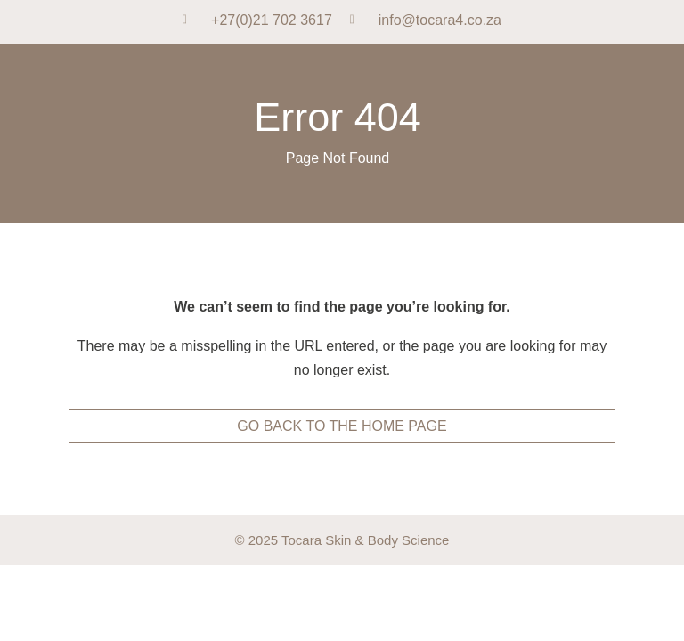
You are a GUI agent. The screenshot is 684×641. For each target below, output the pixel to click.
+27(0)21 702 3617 (271, 20)
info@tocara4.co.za (440, 20)
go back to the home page (341, 426)
